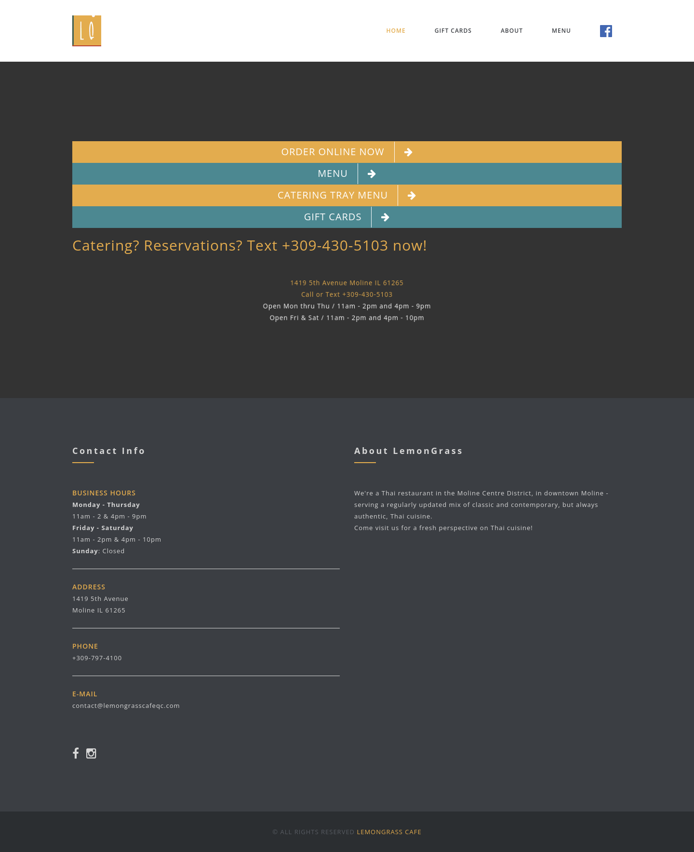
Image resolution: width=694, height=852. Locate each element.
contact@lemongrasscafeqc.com (126, 705)
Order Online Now (347, 152)
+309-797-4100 (97, 657)
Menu (561, 31)
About (512, 31)
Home (395, 31)
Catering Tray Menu (347, 195)
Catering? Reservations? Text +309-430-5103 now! (249, 245)
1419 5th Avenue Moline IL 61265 (347, 282)
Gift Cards (453, 31)
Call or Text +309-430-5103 (347, 294)
